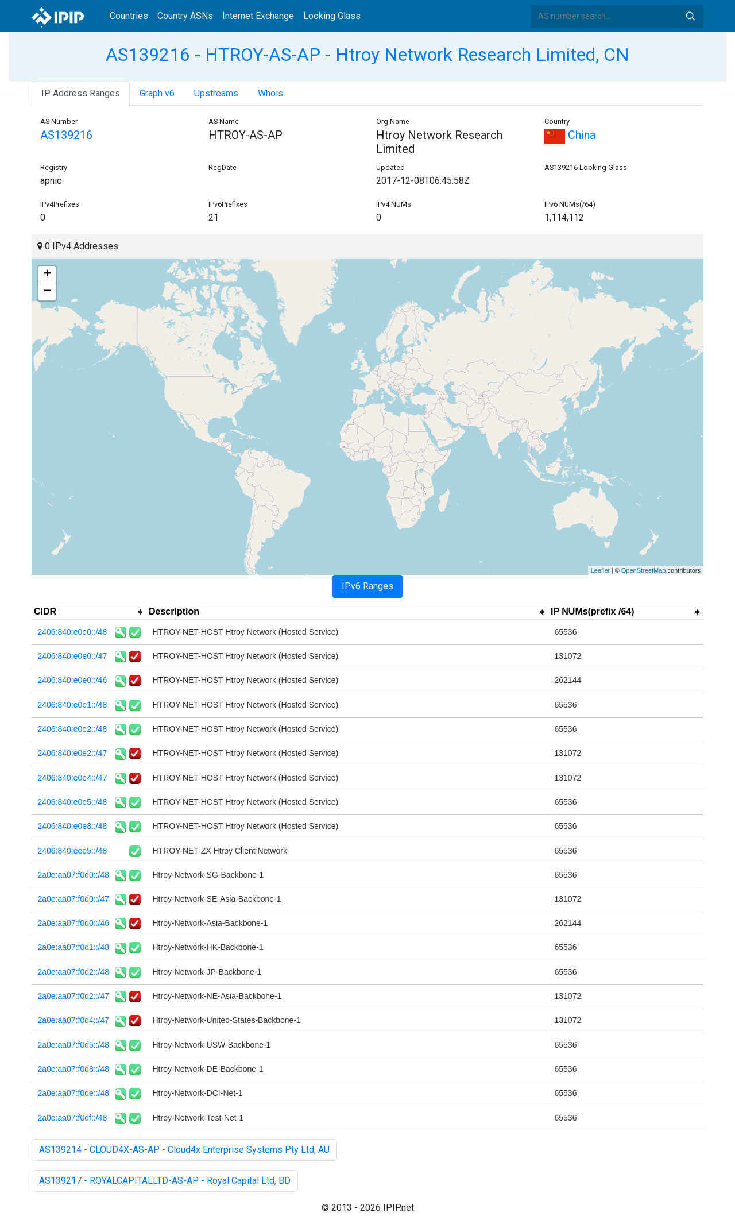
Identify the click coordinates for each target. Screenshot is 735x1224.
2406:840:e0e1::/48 (72, 704)
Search (690, 16)
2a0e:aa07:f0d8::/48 (74, 1069)
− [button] (47, 291)
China (569, 135)
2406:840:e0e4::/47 (72, 777)
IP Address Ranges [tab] (80, 93)
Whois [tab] (270, 93)
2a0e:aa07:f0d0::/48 (74, 874)
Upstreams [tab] (216, 93)
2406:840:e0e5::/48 (72, 801)
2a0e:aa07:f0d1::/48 (74, 947)
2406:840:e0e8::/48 (72, 826)
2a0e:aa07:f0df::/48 (72, 1117)
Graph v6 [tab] (157, 93)
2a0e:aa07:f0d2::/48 (74, 971)
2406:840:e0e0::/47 (72, 656)
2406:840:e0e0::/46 (72, 680)
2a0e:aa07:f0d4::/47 (74, 1020)
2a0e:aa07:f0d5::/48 (74, 1044)
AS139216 (66, 135)
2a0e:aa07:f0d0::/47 (74, 898)
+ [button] (47, 274)
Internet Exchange (258, 15)
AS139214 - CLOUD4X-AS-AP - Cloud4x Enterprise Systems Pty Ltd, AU (184, 1149)
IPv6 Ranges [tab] (367, 586)
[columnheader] (89, 612)
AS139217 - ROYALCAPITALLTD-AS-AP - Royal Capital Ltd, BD (165, 1180)
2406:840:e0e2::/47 (72, 753)
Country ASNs (185, 15)
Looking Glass (332, 15)
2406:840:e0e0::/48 (72, 631)
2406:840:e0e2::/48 (72, 728)
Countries (129, 15)
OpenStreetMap (643, 570)
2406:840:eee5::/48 (72, 850)
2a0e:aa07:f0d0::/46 (74, 923)
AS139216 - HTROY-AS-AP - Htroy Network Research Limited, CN (367, 54)
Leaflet (600, 570)
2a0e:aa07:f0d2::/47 (74, 996)
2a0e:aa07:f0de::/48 (74, 1093)
